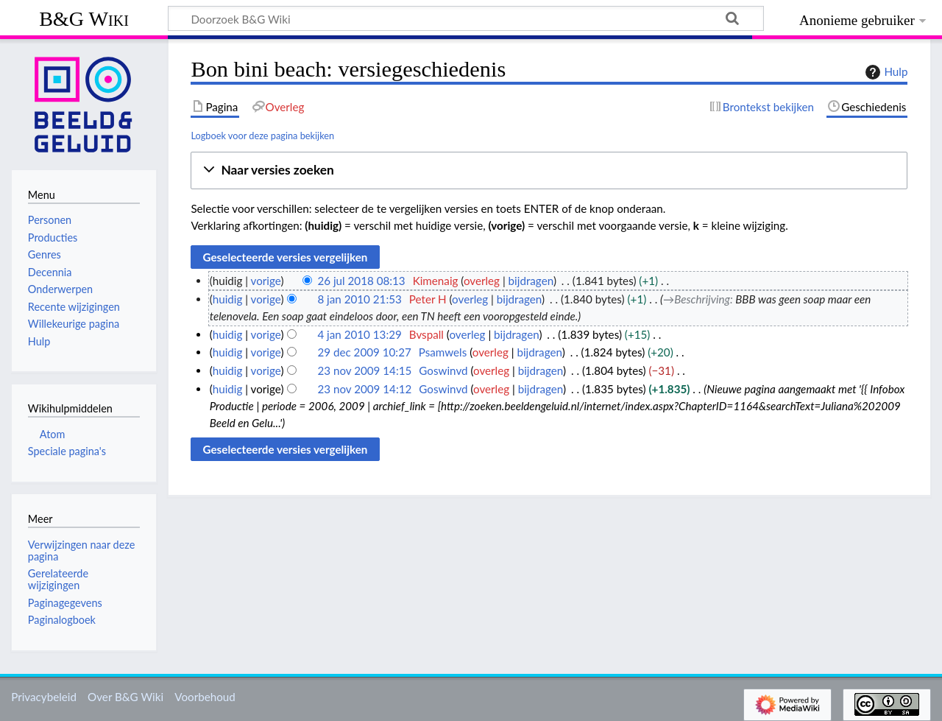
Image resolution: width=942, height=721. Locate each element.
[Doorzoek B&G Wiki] (466, 18)
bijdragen (531, 280)
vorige (266, 280)
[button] (549, 170)
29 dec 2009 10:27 (364, 352)
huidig (228, 299)
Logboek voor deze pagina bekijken (262, 135)
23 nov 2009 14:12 (364, 388)
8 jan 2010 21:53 (359, 299)
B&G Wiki (84, 18)
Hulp (884, 72)
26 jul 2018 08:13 (361, 280)
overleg (482, 280)
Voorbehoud (204, 696)
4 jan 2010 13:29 (359, 334)
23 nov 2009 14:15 (364, 370)
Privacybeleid (44, 696)
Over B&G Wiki (125, 696)
